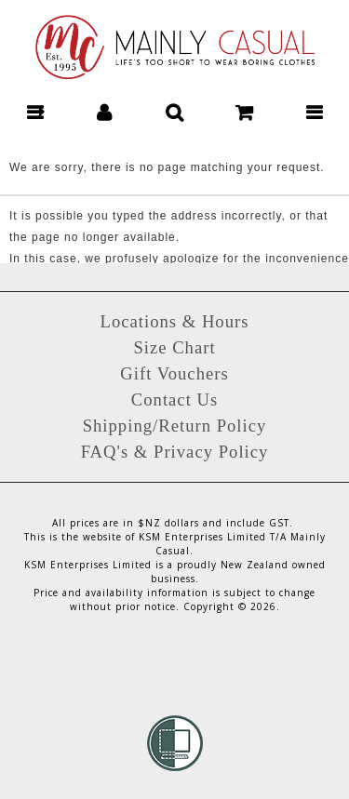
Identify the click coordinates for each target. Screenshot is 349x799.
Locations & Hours (174, 321)
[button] (35, 112)
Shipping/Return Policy (175, 425)
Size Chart (174, 347)
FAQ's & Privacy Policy (175, 451)
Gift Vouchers (174, 373)
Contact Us (174, 399)
